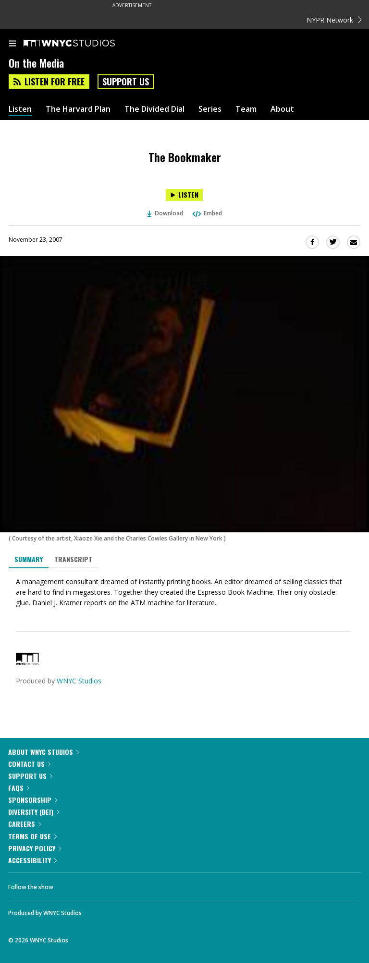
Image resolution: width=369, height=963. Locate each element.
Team (246, 109)
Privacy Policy (34, 848)
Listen (20, 109)
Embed (206, 213)
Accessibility (32, 860)
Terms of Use (32, 836)
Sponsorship (32, 800)
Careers (24, 824)
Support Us (125, 81)
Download (165, 213)
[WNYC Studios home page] (81, 43)
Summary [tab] (28, 559)
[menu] (12, 44)
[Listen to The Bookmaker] (184, 195)
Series (209, 109)
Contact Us (29, 764)
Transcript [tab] (73, 559)
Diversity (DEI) (33, 812)
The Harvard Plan (78, 109)
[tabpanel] (184, 592)
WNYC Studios (79, 680)
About (282, 109)
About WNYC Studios (43, 752)
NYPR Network (334, 19)
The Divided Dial (154, 109)
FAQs (18, 788)
